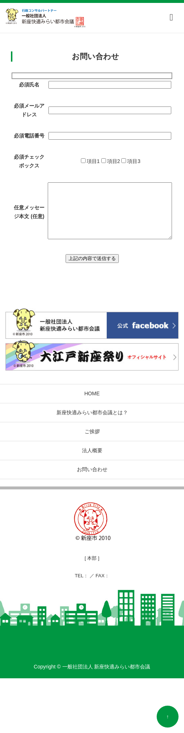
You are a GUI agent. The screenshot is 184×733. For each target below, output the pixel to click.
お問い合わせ (92, 524)
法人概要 (92, 505)
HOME (92, 448)
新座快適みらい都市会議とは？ (92, 467)
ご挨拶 (92, 486)
